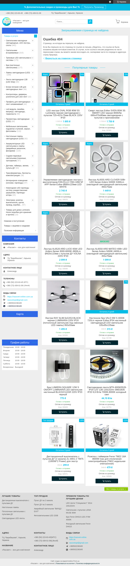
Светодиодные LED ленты (13, 518)
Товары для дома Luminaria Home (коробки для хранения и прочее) (18, 212)
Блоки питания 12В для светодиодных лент (16, 88)
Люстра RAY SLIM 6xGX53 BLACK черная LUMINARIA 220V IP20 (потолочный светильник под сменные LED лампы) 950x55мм (63, 321)
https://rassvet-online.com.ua (20, 297)
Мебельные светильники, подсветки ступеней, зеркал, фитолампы (18, 128)
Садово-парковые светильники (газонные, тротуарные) (16, 158)
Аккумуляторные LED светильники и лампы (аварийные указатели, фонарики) (16, 147)
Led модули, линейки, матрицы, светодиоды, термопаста (15, 111)
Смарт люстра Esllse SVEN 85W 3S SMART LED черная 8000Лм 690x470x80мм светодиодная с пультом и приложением (106, 114)
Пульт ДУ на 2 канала (43, 500)
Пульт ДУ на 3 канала (43, 504)
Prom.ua (76, 561)
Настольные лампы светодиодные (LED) (15, 137)
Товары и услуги (11, 36)
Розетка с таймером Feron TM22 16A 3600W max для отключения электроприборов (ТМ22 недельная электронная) (107, 460)
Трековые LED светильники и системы (18, 59)
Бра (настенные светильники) (13, 66)
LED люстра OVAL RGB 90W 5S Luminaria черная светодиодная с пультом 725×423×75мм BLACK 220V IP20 (63, 114)
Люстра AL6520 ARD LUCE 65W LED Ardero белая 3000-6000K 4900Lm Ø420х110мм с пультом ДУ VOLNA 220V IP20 (63, 252)
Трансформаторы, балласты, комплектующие (18, 174)
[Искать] (90, 21)
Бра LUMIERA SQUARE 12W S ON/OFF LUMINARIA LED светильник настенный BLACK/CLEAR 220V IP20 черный (63, 391)
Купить (64, 132)
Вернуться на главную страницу (63, 58)
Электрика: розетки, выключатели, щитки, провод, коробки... (15, 202)
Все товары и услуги (115, 489)
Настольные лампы (10, 507)
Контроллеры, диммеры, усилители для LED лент (16, 95)
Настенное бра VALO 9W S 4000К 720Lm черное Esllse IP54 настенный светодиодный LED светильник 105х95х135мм (106, 321)
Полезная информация (14, 230)
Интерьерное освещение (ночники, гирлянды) (16, 181)
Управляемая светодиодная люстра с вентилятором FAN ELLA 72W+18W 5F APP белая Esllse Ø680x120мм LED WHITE (63, 183)
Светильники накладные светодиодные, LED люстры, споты (18, 42)
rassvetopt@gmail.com (17, 300)
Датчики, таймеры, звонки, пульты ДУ (17, 167)
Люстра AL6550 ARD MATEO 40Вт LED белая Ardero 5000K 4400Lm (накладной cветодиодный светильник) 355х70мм (106, 252)
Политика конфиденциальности (87, 563)
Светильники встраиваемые (12, 51)
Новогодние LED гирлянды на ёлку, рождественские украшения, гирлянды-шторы (17, 191)
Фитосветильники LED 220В (46, 515)
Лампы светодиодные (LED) (18, 73)
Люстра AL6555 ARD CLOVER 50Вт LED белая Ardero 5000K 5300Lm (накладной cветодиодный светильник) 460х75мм (106, 183)
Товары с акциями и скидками (17, 226)
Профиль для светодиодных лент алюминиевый (18, 103)
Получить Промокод (94, 7)
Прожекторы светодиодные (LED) (17, 120)
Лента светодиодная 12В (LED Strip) (16, 80)
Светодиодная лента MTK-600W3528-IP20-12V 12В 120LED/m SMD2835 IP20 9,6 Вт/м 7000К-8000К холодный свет (107, 391)
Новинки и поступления (14, 221)
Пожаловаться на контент (65, 563)
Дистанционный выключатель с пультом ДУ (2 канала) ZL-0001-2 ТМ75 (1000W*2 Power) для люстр (63, 459)
